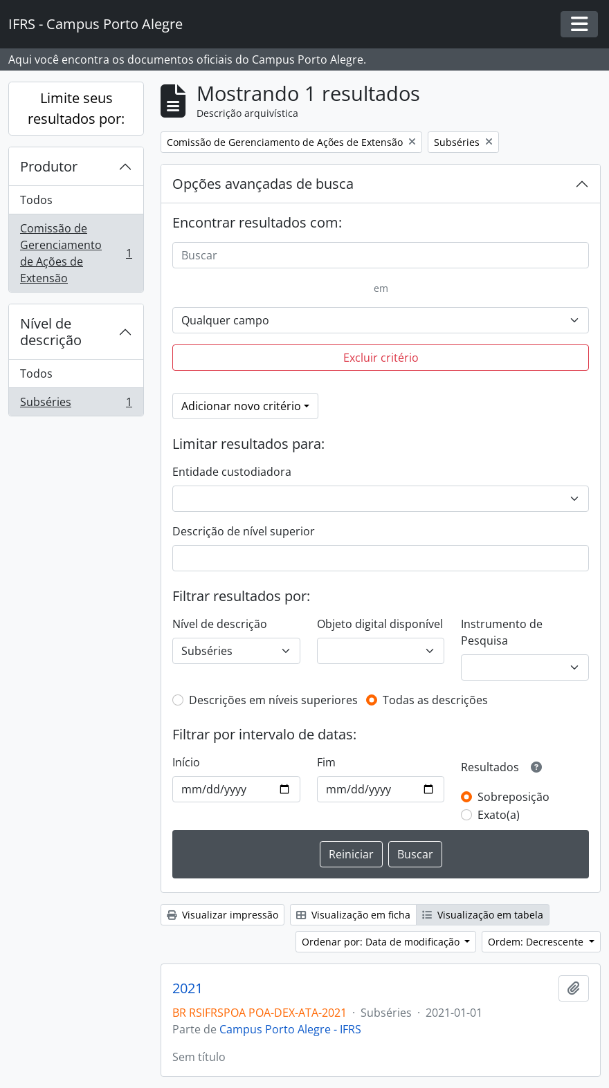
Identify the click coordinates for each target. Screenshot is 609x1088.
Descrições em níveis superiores (273, 700)
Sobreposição (513, 796)
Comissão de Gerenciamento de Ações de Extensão (75, 253)
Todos (36, 200)
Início (186, 762)
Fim (326, 762)
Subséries (75, 405)
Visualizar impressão (222, 914)
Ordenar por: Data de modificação (382, 941)
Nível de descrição (51, 331)
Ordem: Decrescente (537, 941)
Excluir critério (381, 357)
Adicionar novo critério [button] (241, 406)
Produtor (49, 166)
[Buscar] (380, 255)
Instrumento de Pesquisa (502, 632)
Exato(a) (499, 814)
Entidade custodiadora (231, 471)
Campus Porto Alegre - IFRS (290, 1029)
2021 (187, 988)
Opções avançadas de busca (263, 183)
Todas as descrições (435, 700)
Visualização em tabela (482, 914)
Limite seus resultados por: (76, 108)
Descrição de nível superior (243, 531)
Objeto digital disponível (380, 623)
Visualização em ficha (353, 914)
